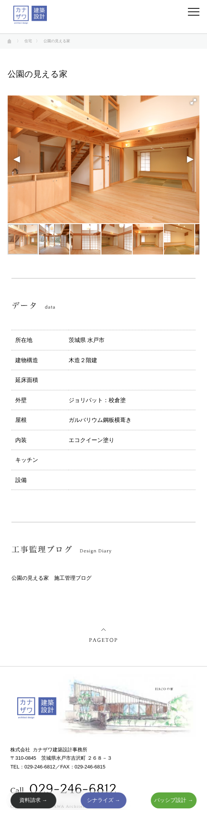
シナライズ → (103, 800)
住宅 (28, 41)
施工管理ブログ (72, 578)
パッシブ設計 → (173, 800)
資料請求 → (33, 800)
